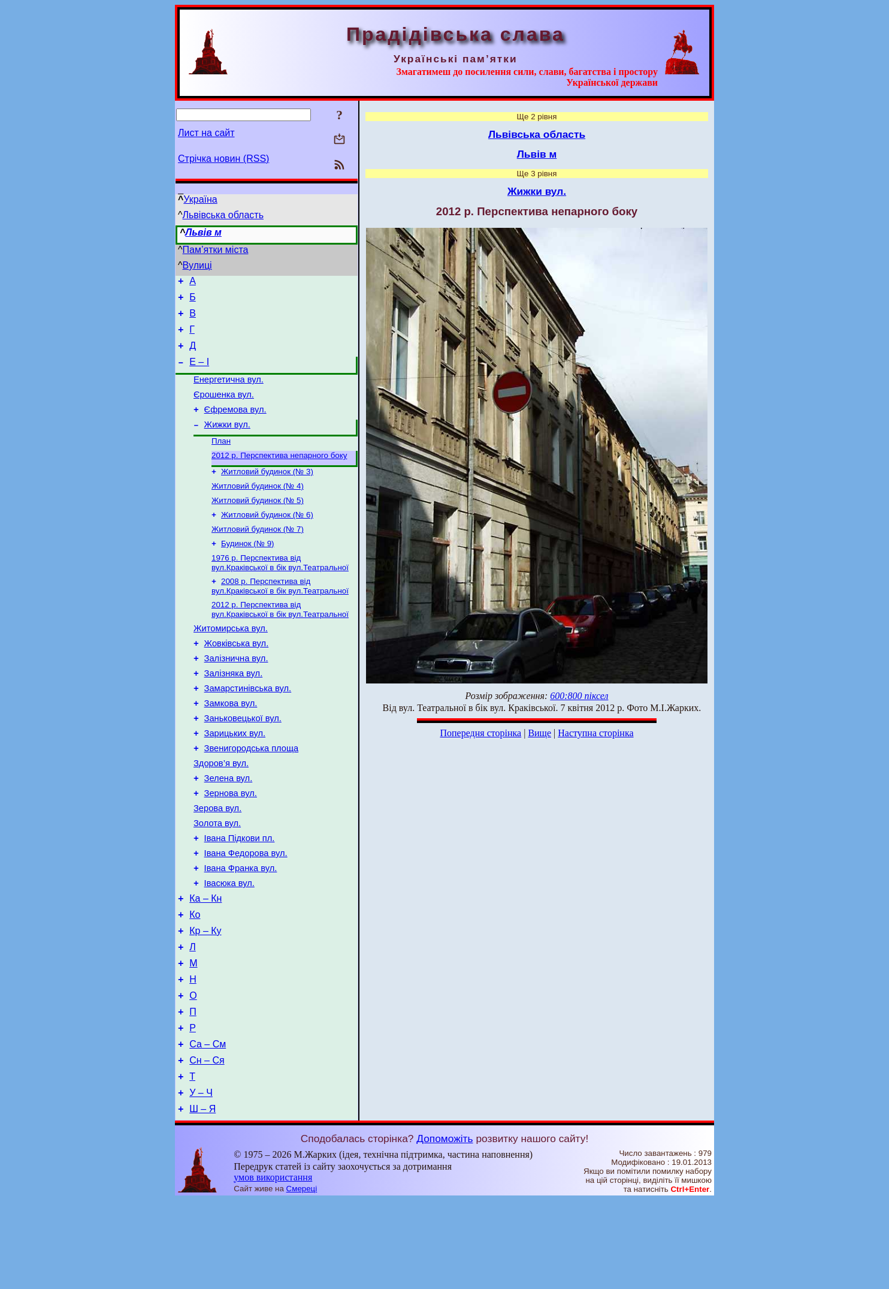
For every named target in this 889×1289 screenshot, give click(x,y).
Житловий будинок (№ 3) (267, 493)
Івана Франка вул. (240, 930)
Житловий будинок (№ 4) (257, 508)
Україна (200, 199)
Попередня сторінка (480, 733)
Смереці (302, 1277)
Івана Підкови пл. (239, 896)
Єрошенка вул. (223, 409)
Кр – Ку (205, 1000)
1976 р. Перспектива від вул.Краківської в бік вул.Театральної (280, 591)
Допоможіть (444, 1227)
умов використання (273, 1266)
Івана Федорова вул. (246, 913)
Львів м (203, 232)
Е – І (199, 373)
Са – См (207, 1126)
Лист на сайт (206, 133)
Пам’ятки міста (216, 250)
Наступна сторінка (595, 733)
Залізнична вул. (236, 695)
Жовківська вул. (236, 678)
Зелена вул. (228, 829)
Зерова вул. (217, 863)
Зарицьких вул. (234, 779)
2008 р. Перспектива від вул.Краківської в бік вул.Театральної (280, 616)
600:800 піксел (579, 696)
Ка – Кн (205, 964)
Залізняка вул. (233, 711)
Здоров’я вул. (221, 812)
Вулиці (197, 265)
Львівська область (223, 215)
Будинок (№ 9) (247, 571)
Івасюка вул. (229, 946)
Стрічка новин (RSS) (223, 158)
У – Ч (201, 1179)
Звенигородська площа (251, 795)
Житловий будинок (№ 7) (257, 555)
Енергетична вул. (228, 392)
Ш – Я (202, 1197)
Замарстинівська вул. (248, 728)
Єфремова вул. (235, 425)
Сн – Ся (206, 1144)
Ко (194, 982)
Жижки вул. (227, 442)
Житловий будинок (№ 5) (257, 524)
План (221, 460)
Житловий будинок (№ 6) (267, 539)
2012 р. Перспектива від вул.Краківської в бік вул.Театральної (280, 640)
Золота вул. (217, 879)
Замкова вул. (231, 745)
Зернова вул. (230, 846)
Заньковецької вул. (243, 762)
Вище (539, 733)
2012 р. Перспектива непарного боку (279, 475)
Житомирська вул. (230, 661)
